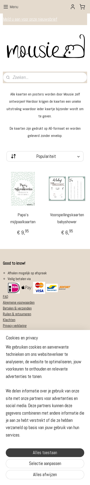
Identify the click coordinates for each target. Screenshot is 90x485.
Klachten (9, 319)
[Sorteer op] (45, 156)
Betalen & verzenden (17, 308)
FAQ (5, 296)
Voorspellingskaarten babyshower (67, 218)
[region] (45, 393)
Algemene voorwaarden (19, 302)
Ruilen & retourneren (17, 314)
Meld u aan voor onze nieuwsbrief (30, 19)
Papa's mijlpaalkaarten (23, 218)
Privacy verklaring (15, 325)
